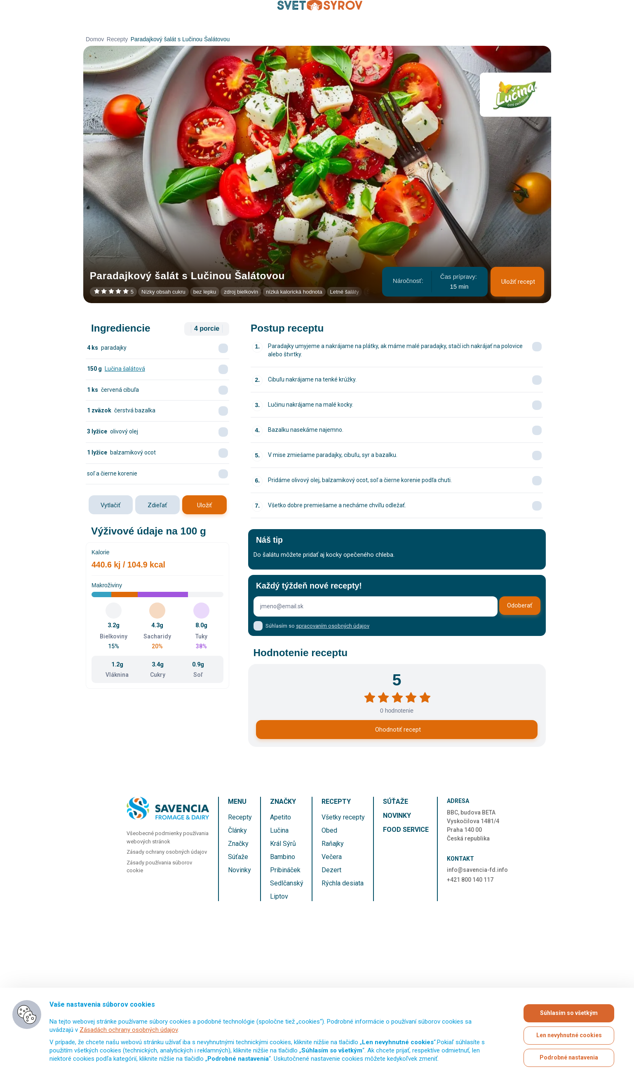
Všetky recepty (343, 817)
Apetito (280, 817)
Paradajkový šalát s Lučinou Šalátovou (180, 39)
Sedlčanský (286, 883)
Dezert (331, 870)
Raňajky (333, 844)
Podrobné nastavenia (569, 1058)
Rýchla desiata (343, 883)
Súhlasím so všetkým (569, 1013)
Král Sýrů (283, 844)
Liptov (279, 896)
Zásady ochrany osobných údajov (167, 852)
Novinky (239, 870)
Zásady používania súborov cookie (159, 866)
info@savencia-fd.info (477, 869)
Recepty (117, 39)
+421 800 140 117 (470, 879)
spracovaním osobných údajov (332, 626)
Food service (406, 829)
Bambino (282, 857)
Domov (95, 39)
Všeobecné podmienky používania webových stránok (168, 837)
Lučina (279, 830)
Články (237, 830)
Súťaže (238, 857)
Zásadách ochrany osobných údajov (129, 1029)
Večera (332, 857)
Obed (329, 830)
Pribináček (285, 870)
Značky (238, 844)
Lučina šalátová (125, 368)
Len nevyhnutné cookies (569, 1035)
